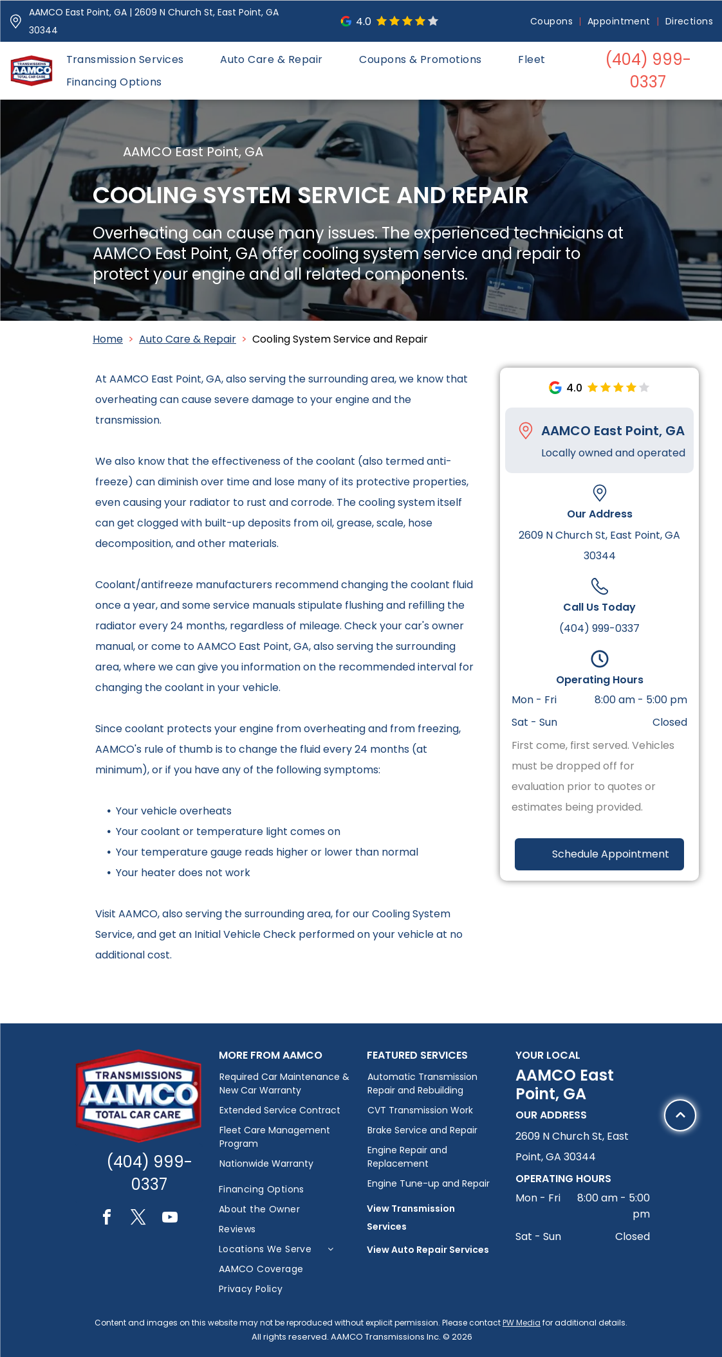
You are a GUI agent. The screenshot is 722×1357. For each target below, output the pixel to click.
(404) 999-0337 (599, 628)
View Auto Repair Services (428, 1249)
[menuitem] (552, 21)
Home (108, 339)
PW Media (522, 1322)
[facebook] (107, 1219)
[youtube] (170, 1219)
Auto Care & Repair (187, 339)
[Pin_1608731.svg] (16, 21)
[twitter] (138, 1219)
